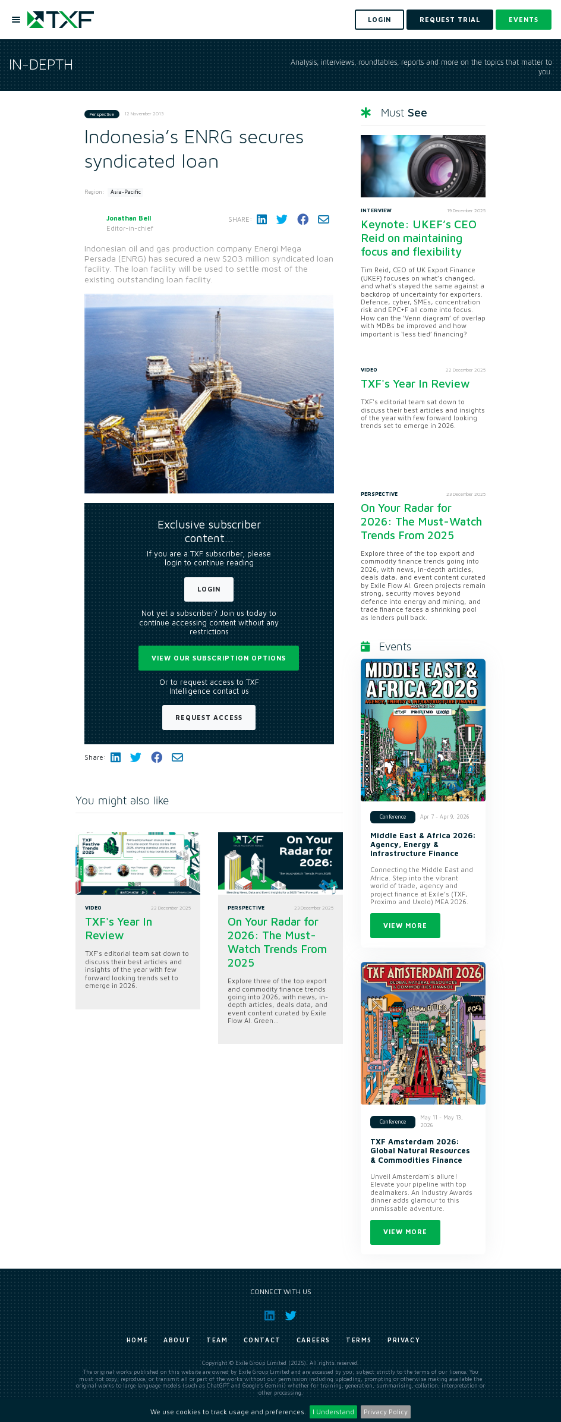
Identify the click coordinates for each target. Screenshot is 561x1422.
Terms (359, 1340)
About (177, 1340)
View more (405, 925)
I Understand (333, 1411)
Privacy (403, 1340)
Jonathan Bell (128, 218)
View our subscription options (219, 658)
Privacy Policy (386, 1411)
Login (208, 589)
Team (217, 1340)
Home (137, 1340)
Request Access (208, 717)
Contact (262, 1340)
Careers (313, 1340)
